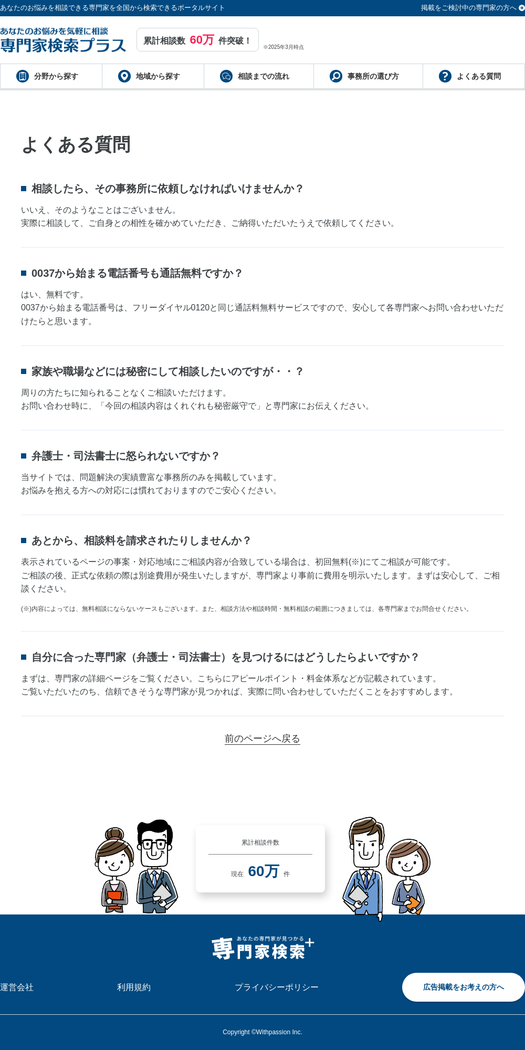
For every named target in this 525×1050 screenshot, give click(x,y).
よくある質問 (479, 76)
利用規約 (134, 987)
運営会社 (17, 987)
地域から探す (158, 76)
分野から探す (56, 76)
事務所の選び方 (373, 76)
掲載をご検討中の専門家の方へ (469, 8)
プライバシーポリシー (277, 987)
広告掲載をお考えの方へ (463, 987)
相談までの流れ (263, 76)
